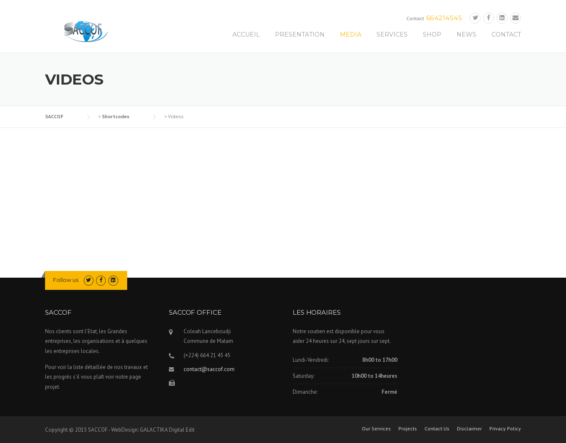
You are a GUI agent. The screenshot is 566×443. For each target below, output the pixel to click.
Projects (407, 428)
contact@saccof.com (209, 369)
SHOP (432, 34)
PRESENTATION (300, 34)
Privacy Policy (505, 428)
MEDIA (350, 34)
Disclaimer (469, 428)
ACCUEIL (246, 34)
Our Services (376, 428)
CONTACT (506, 34)
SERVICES (392, 34)
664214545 (444, 18)
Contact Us (436, 428)
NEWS (466, 34)
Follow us (65, 279)
